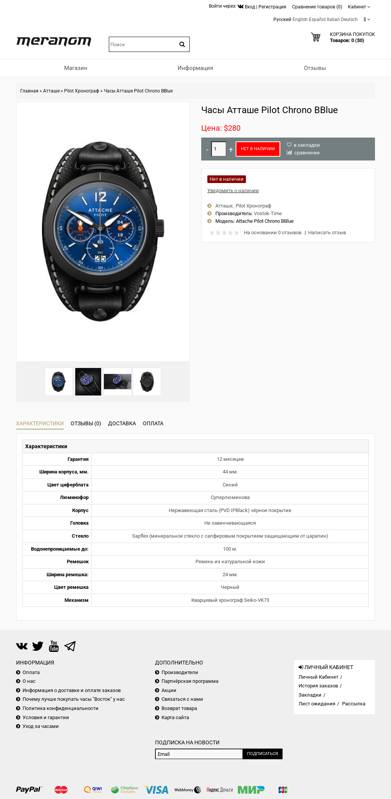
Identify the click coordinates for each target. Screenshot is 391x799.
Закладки (310, 695)
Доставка (122, 423)
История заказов (318, 686)
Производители (180, 672)
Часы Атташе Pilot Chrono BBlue (138, 91)
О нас (29, 681)
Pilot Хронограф (81, 91)
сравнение (307, 153)
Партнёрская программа (190, 681)
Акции (169, 690)
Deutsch (349, 19)
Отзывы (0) (86, 423)
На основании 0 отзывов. (273, 232)
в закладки (307, 145)
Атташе (51, 91)
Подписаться (262, 753)
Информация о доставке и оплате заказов (72, 690)
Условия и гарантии (46, 717)
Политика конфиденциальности (61, 708)
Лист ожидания (317, 704)
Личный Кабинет (318, 677)
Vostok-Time (268, 213)
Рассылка (353, 704)
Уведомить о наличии (233, 190)
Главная (29, 91)
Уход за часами (41, 726)
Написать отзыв (327, 232)
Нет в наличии (258, 148)
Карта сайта (175, 717)
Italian (333, 19)
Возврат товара (179, 708)
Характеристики (40, 423)
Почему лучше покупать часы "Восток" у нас (74, 699)
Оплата (153, 423)
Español (317, 19)
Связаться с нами (182, 699)
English (300, 19)
